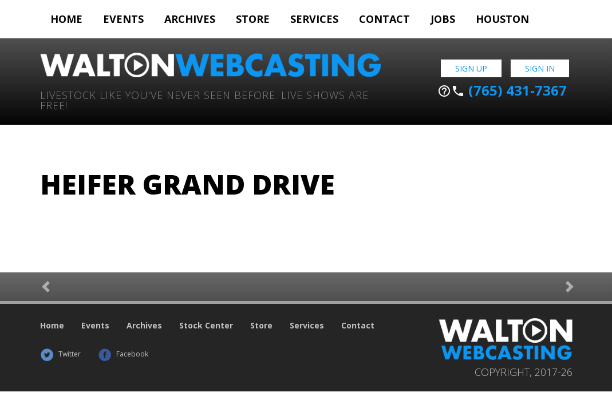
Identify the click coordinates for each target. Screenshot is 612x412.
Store (253, 19)
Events (123, 19)
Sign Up (471, 68)
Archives (189, 19)
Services (314, 19)
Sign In (540, 68)
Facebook (123, 354)
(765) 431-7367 (502, 90)
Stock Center (206, 325)
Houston (502, 19)
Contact (384, 19)
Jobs (443, 19)
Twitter (60, 354)
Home (66, 19)
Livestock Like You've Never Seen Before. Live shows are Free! (204, 99)
